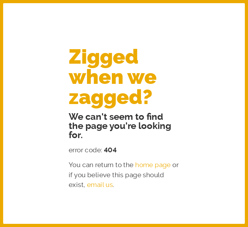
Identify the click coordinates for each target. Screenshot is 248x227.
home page (153, 165)
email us (100, 185)
